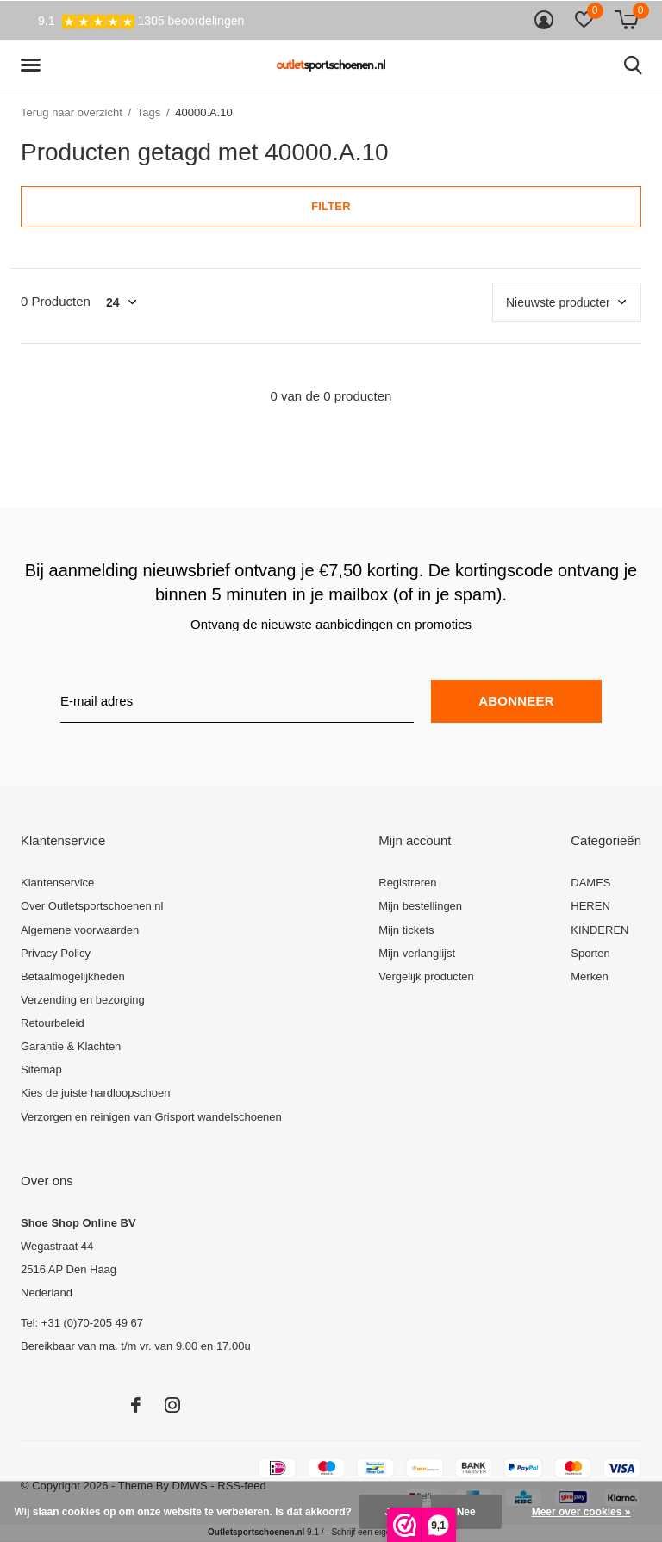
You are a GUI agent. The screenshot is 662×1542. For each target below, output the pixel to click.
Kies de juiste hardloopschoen (95, 1092)
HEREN (590, 905)
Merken (589, 976)
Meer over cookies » (581, 1512)
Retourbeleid (52, 1023)
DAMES (590, 882)
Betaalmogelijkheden (73, 976)
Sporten (590, 953)
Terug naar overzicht (71, 112)
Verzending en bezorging (83, 999)
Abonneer (515, 700)
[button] (34, 65)
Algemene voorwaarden (80, 929)
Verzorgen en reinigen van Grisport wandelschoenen (151, 1116)
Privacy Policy (56, 953)
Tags (148, 112)
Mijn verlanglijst (416, 953)
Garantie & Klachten (71, 1046)
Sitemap (41, 1069)
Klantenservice (57, 882)
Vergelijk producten (426, 976)
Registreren (407, 882)
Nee (466, 1512)
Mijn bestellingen (420, 905)
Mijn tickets (406, 929)
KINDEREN (599, 929)
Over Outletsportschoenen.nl (92, 905)
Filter (331, 206)
